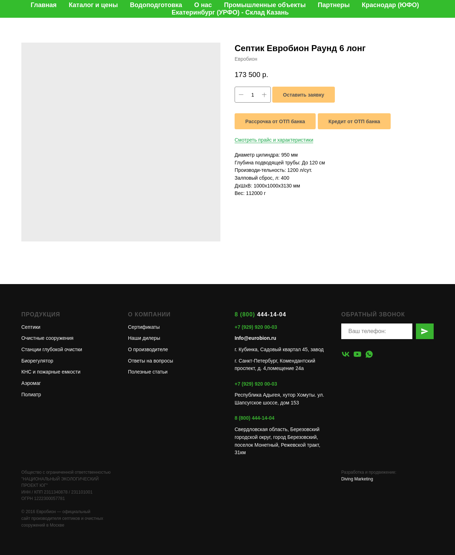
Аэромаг (31, 383)
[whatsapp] (369, 354)
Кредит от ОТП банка (354, 121)
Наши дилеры (144, 338)
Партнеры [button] (334, 5)
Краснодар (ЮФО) (390, 5)
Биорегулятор (37, 361)
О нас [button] (203, 5)
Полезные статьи (147, 372)
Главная (44, 5)
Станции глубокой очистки (51, 349)
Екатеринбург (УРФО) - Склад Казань (230, 12)
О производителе (148, 349)
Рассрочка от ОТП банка (275, 121)
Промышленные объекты (265, 5)
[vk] (345, 354)
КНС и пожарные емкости (50, 372)
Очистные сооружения (47, 338)
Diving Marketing (357, 479)
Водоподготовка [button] (156, 5)
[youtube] (357, 354)
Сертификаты (144, 327)
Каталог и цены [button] (93, 5)
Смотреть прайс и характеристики (274, 140)
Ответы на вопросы (150, 361)
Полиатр (31, 394)
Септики (31, 327)
